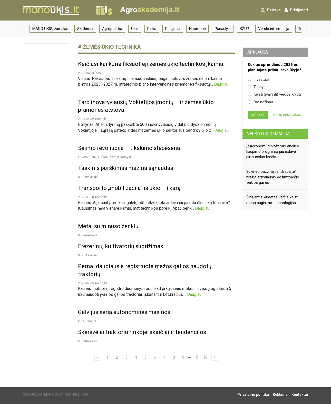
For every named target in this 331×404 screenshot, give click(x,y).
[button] (24, 29)
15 (195, 357)
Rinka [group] (151, 28)
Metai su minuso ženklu (108, 226)
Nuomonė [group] (197, 28)
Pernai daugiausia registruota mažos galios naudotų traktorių (144, 270)
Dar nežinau (260, 102)
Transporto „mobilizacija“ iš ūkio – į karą (129, 188)
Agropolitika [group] (112, 28)
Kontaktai (299, 394)
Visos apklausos (287, 115)
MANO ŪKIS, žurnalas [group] (50, 28)
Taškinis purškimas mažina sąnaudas (125, 168)
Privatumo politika (253, 394)
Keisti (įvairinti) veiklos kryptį (274, 94)
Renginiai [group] (172, 28)
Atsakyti (258, 115)
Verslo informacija (268, 133)
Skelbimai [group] (85, 28)
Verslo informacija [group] (273, 28)
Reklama (280, 394)
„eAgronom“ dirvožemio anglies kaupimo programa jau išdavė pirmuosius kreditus (272, 151)
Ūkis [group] (134, 28)
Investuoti (259, 79)
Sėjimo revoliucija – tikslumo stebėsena (129, 148)
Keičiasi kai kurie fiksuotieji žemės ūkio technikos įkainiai (151, 64)
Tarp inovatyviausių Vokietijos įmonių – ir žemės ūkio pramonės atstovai (146, 106)
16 (205, 357)
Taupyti (257, 87)
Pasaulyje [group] (223, 28)
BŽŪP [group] (244, 28)
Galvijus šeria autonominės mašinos (124, 312)
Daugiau (221, 84)
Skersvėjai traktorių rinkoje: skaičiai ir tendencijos (142, 332)
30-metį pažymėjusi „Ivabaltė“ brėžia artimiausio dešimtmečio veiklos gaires (272, 177)
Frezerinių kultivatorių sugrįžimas (120, 246)
